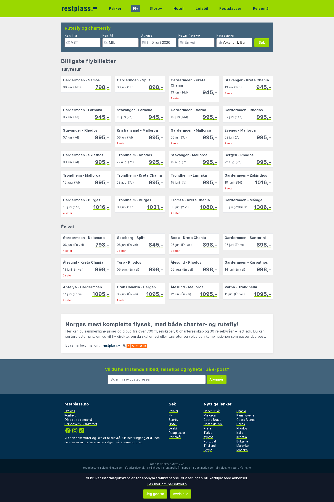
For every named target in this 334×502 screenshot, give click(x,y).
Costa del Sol (213, 424)
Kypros (208, 437)
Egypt (208, 450)
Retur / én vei (189, 35)
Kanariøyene (245, 415)
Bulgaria (242, 441)
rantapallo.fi (172, 467)
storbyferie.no (242, 467)
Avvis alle (180, 494)
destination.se (204, 467)
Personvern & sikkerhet (80, 424)
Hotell (179, 8)
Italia (239, 432)
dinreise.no (222, 467)
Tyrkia (208, 432)
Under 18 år (212, 411)
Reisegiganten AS (172, 464)
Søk (262, 42)
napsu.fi (187, 467)
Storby (156, 8)
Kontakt (70, 415)
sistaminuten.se (112, 467)
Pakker (115, 8)
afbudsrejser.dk (134, 467)
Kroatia (241, 437)
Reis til (107, 35)
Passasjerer (225, 35)
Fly (135, 8)
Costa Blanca (245, 419)
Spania (241, 411)
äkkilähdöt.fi (154, 467)
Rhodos (241, 428)
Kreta (207, 428)
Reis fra (70, 35)
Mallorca (210, 415)
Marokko (242, 445)
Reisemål (261, 8)
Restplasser (230, 8)
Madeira (242, 450)
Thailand (210, 445)
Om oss (69, 411)
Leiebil (202, 8)
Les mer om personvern (167, 484)
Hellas (240, 424)
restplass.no (91, 467)
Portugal (210, 441)
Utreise (146, 35)
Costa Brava (212, 419)
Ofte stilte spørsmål (78, 419)
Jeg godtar (155, 494)
